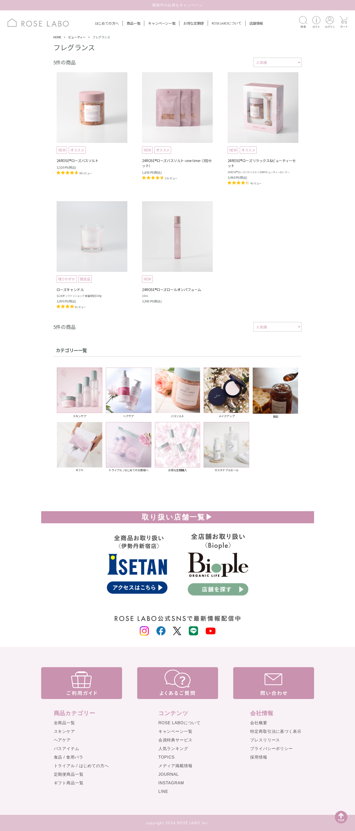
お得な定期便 (193, 23)
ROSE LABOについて (179, 723)
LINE (163, 791)
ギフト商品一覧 (69, 783)
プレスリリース (265, 740)
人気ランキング (173, 748)
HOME (57, 37)
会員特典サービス (175, 740)
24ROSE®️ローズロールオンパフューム (171, 289)
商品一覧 (133, 23)
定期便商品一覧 (69, 774)
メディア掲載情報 (175, 766)
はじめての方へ (107, 23)
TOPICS (166, 757)
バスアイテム (66, 748)
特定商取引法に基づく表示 (275, 731)
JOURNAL (168, 774)
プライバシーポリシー (271, 748)
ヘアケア (62, 740)
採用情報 (258, 757)
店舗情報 (256, 23)
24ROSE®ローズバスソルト (78, 160)
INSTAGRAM (171, 783)
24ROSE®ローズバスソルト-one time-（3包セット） (177, 163)
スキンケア (64, 731)
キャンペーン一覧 (161, 23)
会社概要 (258, 723)
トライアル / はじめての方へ (81, 766)
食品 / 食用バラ (68, 757)
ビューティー (77, 37)
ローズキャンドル (70, 289)
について (227, 22)
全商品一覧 (64, 723)
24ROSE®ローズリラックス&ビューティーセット (262, 163)
